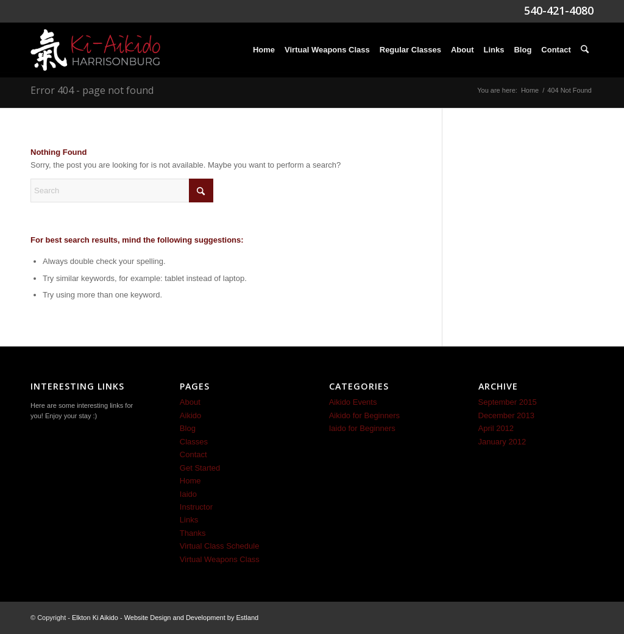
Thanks (193, 533)
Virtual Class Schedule (220, 545)
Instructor (196, 506)
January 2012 (502, 441)
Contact (193, 454)
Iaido (188, 494)
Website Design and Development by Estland (191, 617)
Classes (194, 441)
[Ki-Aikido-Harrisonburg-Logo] (95, 50)
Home (190, 480)
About (190, 402)
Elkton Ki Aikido (95, 617)
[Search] (585, 50)
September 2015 (507, 402)
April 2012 (496, 428)
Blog (188, 428)
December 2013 (506, 415)
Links (189, 519)
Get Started (200, 467)
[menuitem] (264, 50)
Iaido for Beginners (362, 428)
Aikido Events (353, 402)
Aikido (190, 415)
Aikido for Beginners (364, 415)
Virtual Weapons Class (220, 559)
